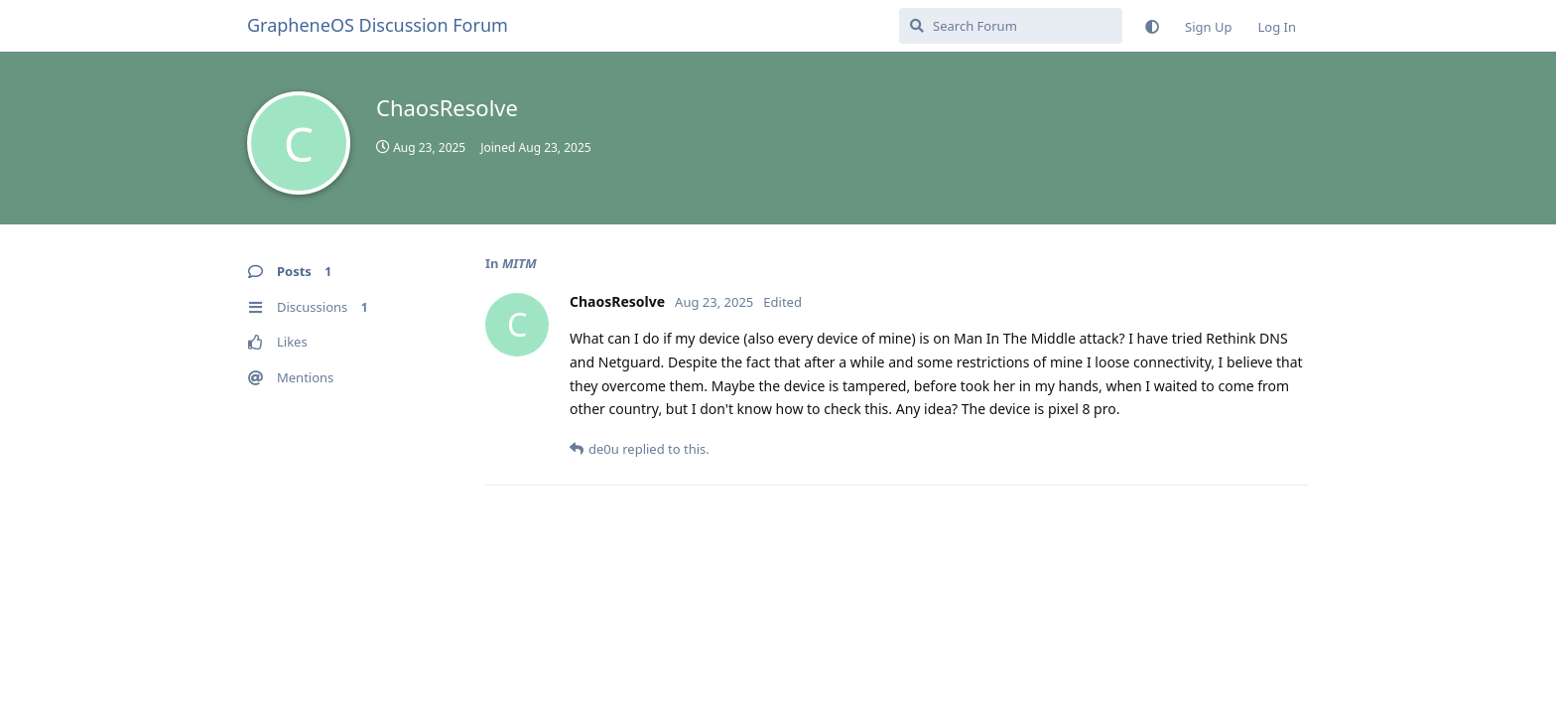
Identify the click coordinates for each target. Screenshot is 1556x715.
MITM (519, 263)
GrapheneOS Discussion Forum (377, 25)
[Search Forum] (1010, 26)
